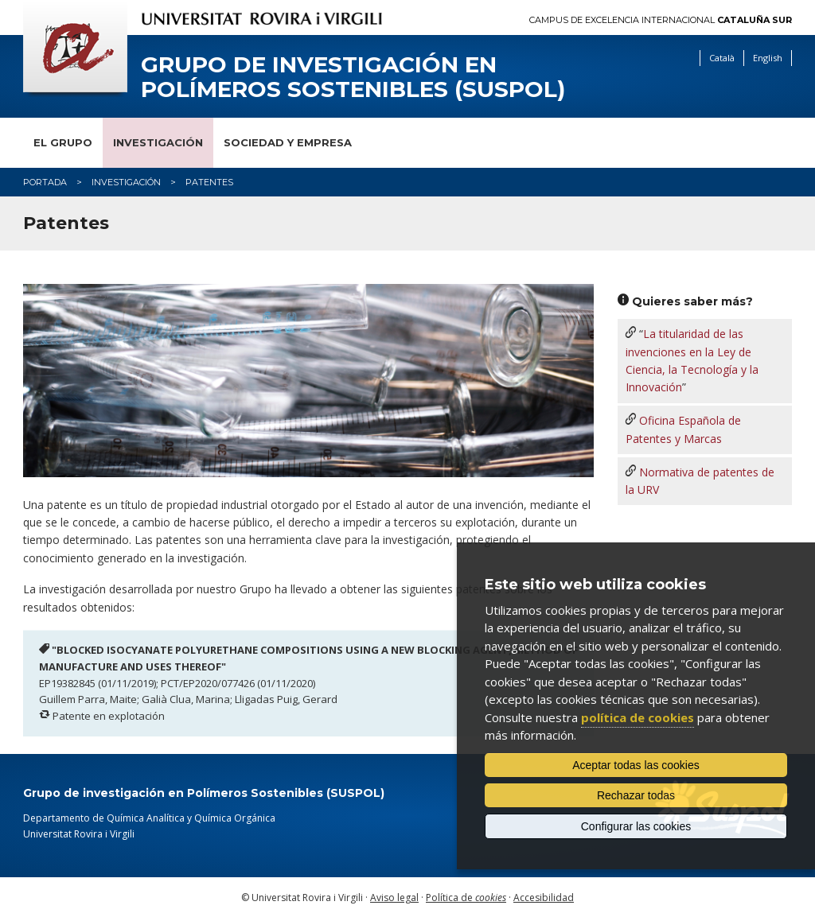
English (767, 58)
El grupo (62, 142)
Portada (45, 182)
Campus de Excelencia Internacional (660, 20)
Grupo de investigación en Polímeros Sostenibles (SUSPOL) (353, 77)
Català (722, 58)
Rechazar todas (636, 795)
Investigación (158, 142)
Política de (466, 897)
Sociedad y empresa (288, 142)
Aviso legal (394, 897)
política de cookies (637, 717)
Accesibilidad (543, 897)
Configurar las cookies (636, 826)
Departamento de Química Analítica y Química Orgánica (149, 818)
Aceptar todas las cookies (636, 765)
